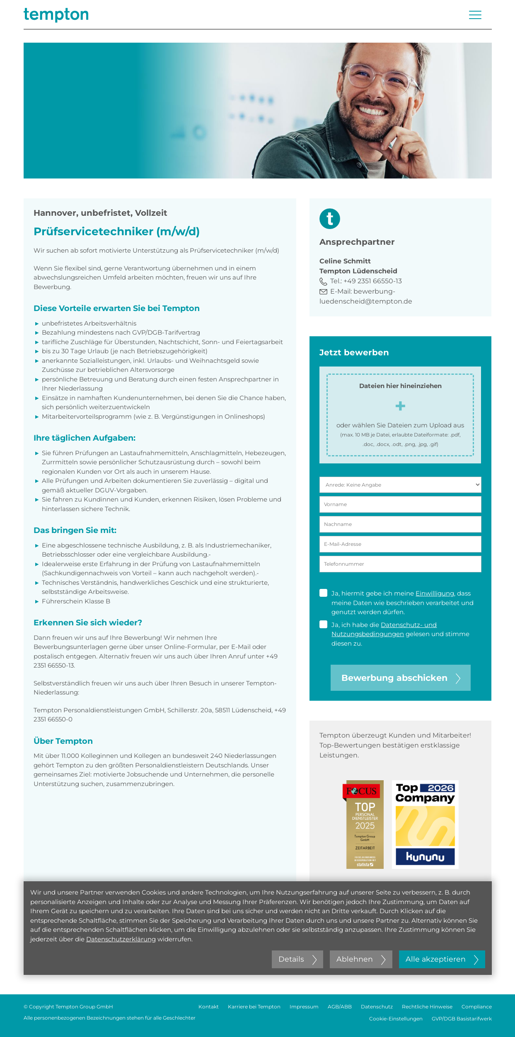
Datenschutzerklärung (121, 939)
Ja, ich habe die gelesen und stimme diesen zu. (394, 633)
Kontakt (208, 1006)
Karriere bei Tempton (254, 1006)
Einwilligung (435, 593)
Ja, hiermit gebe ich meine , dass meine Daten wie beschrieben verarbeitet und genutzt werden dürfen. (396, 602)
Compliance (477, 1006)
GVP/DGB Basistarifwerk (462, 1018)
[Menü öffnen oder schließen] (475, 15)
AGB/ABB (340, 1006)
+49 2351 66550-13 (372, 281)
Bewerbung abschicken (401, 677)
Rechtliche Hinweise (427, 1006)
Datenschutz (377, 1006)
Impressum (304, 1006)
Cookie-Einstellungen (396, 1018)
